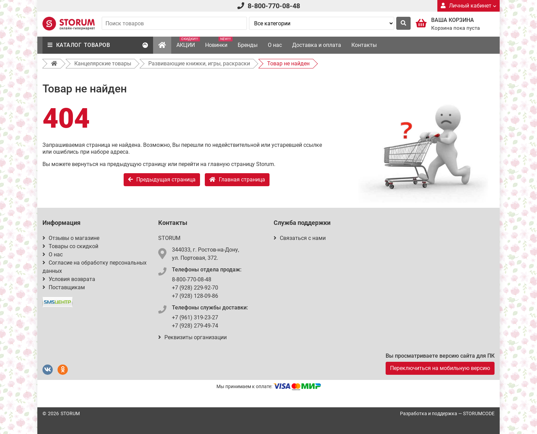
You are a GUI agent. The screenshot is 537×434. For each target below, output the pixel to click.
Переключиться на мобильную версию (440, 368)
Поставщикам (63, 287)
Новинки (219, 42)
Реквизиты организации (192, 337)
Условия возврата (68, 279)
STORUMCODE (479, 413)
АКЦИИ (188, 42)
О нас (275, 45)
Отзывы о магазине (70, 238)
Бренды (248, 45)
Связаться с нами (300, 238)
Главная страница (237, 179)
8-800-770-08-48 (274, 6)
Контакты (364, 45)
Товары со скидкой (70, 246)
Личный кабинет (468, 5)
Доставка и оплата (316, 45)
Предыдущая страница (162, 179)
